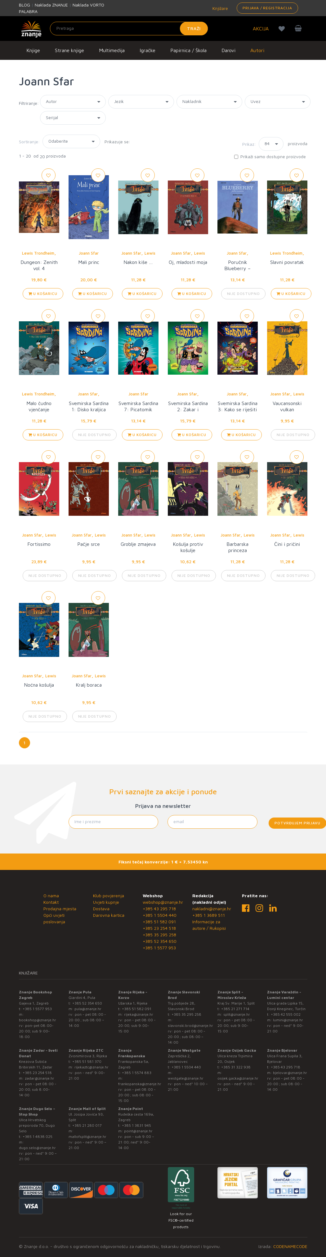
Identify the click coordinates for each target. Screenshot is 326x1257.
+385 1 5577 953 (159, 947)
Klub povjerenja (108, 895)
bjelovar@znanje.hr (290, 1072)
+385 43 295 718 (159, 908)
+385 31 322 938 (236, 1067)
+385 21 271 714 (235, 1008)
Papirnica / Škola (188, 50)
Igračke (147, 50)
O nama (51, 895)
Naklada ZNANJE (51, 4)
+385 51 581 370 (86, 1061)
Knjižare (219, 8)
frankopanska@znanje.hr (139, 1083)
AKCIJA (261, 28)
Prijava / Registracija (267, 8)
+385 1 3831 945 (136, 1125)
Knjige (33, 50)
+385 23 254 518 (159, 928)
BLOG (24, 4)
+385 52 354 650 (159, 941)
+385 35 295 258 (159, 934)
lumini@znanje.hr (288, 1020)
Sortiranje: (29, 141)
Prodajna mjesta (59, 908)
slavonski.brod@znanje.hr (190, 1025)
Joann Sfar (89, 253)
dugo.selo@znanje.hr (37, 1147)
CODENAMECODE (290, 1246)
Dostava (101, 908)
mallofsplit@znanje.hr (87, 1136)
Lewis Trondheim (38, 253)
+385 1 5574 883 (136, 1072)
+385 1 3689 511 (208, 915)
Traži (194, 28)
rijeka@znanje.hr (138, 1014)
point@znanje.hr (138, 1131)
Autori (257, 50)
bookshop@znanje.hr (37, 1020)
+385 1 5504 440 (159, 915)
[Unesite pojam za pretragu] (129, 28)
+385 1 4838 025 (37, 1136)
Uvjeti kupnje (106, 902)
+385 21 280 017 (87, 1125)
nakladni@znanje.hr (211, 908)
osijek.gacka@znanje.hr (237, 1078)
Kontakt (51, 902)
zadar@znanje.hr (39, 1078)
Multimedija (112, 50)
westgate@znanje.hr (185, 1078)
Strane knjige (69, 50)
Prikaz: (249, 144)
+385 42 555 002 (286, 1014)
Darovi (228, 50)
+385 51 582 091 (159, 921)
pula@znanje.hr (87, 1008)
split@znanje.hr (236, 1014)
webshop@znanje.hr (163, 902)
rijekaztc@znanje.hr (91, 1067)
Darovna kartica (108, 915)
